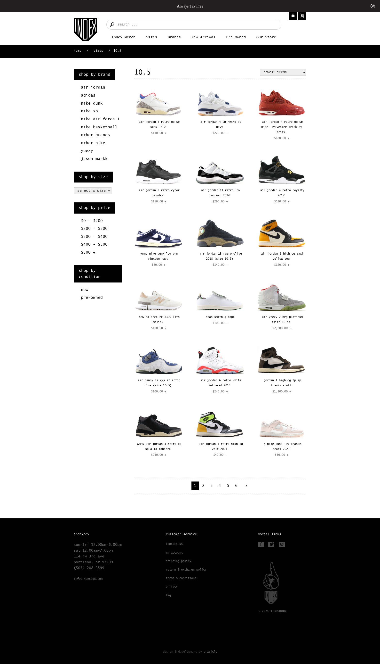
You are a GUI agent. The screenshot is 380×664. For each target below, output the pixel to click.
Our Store (266, 37)
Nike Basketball (99, 127)
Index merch (123, 37)
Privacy (172, 586)
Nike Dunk (92, 103)
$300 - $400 (94, 237)
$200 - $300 (94, 229)
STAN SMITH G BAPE (220, 317)
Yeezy (87, 151)
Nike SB (89, 111)
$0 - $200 (92, 221)
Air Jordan (93, 87)
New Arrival (203, 37)
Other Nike (93, 143)
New (84, 290)
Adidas (88, 95)
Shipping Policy (178, 561)
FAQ (168, 595)
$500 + (88, 252)
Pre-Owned (236, 37)
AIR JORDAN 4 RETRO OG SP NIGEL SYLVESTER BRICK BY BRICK (282, 127)
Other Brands (95, 135)
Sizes (151, 37)
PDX (278, 611)
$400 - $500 (94, 244)
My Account (174, 552)
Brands (174, 37)
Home (77, 50)
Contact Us (174, 544)
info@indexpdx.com (88, 579)
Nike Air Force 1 (100, 119)
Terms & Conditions (181, 578)
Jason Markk (94, 159)
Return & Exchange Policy (186, 569)
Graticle (210, 651)
